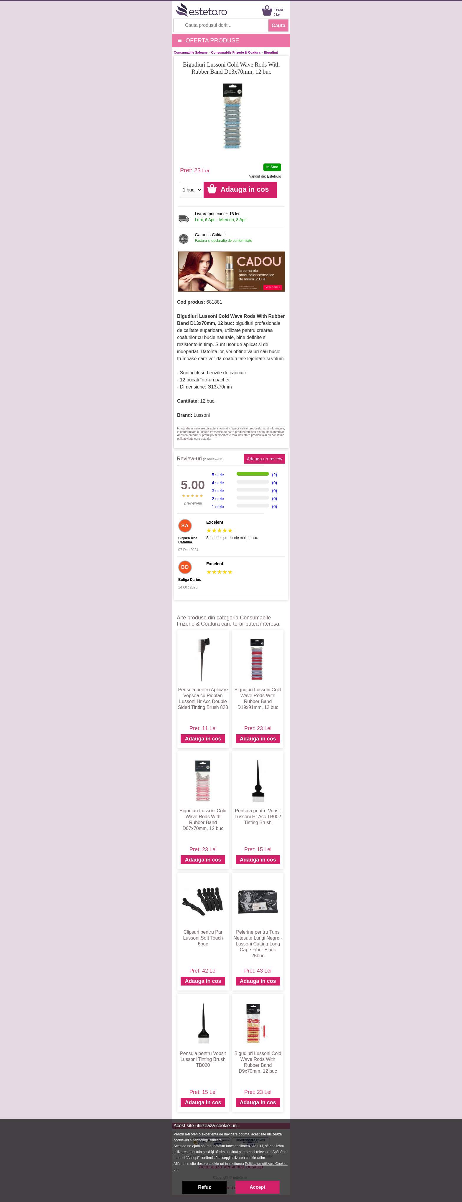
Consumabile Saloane (190, 52)
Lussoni (202, 415)
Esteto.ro (274, 176)
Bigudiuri (271, 52)
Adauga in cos (203, 739)
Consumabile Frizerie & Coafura (235, 52)
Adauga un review (264, 459)
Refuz (204, 1187)
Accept (257, 1187)
